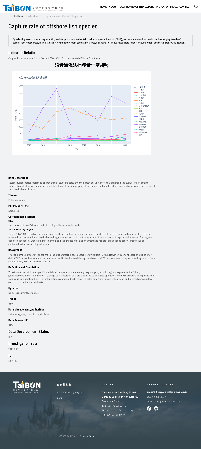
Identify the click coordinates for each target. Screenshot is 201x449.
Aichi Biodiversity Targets (69, 392)
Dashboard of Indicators (136, 6)
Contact (185, 6)
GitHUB (156, 408)
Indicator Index (167, 6)
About (113, 6)
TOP (185, 435)
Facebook (149, 408)
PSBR (60, 398)
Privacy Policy (88, 435)
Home (103, 6)
